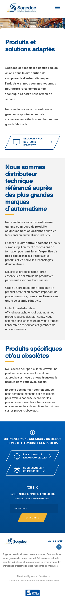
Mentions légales (26, 576)
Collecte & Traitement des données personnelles (34, 580)
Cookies (43, 576)
